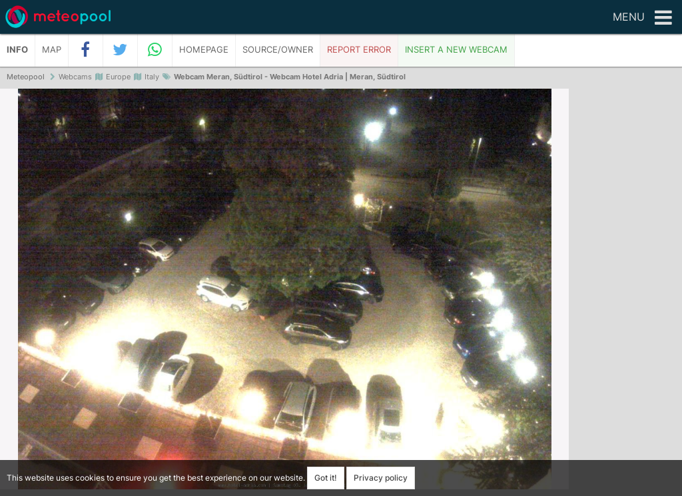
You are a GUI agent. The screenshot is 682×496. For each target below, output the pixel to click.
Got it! (325, 478)
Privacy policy (381, 478)
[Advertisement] (625, 293)
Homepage (203, 50)
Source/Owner (277, 50)
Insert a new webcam (456, 50)
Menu (642, 18)
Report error (359, 50)
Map (51, 50)
